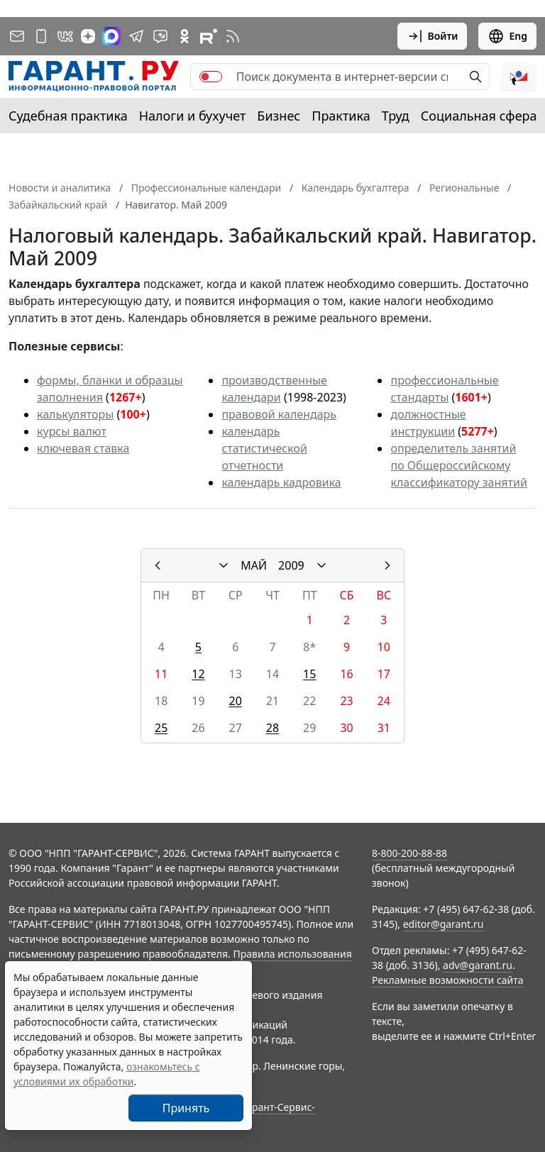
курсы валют (71, 431)
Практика (341, 115)
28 (272, 728)
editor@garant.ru (443, 924)
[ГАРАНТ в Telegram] (136, 36)
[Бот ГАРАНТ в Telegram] (160, 36)
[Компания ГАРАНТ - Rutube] (208, 36)
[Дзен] (88, 36)
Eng (507, 36)
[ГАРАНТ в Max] (111, 36)
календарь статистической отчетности (264, 448)
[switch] (210, 76)
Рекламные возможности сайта (448, 980)
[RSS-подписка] (232, 36)
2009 (291, 565)
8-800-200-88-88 (409, 853)
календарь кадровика (281, 482)
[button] (518, 76)
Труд (395, 115)
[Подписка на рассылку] (17, 36)
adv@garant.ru (477, 965)
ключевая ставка (83, 448)
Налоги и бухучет (192, 115)
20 (235, 701)
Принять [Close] (186, 1108)
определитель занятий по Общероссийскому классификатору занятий (458, 465)
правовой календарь (278, 414)
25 (161, 728)
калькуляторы (75, 414)
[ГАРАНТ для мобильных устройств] (41, 36)
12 (198, 674)
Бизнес (278, 115)
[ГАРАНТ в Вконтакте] (65, 36)
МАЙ (254, 565)
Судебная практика (68, 115)
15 (309, 674)
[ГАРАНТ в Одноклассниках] (184, 36)
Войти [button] (432, 36)
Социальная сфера (479, 115)
